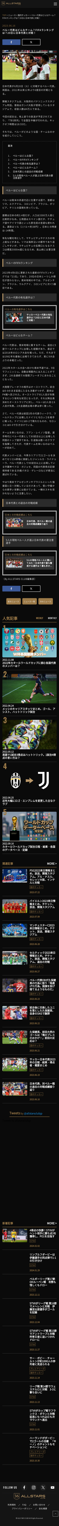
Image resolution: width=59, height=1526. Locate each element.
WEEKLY (39, 618)
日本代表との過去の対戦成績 (28, 171)
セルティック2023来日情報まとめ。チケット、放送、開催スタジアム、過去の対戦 (42, 957)
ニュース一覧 (29, 601)
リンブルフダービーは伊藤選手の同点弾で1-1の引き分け (43, 1257)
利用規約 (12, 1504)
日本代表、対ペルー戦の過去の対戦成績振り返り (42, 1086)
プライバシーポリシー (22, 1508)
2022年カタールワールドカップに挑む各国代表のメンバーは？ (29, 664)
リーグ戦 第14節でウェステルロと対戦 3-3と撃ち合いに (43, 1389)
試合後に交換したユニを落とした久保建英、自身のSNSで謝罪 (42, 1010)
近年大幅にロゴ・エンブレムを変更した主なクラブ (28, 802)
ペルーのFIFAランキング (25, 159)
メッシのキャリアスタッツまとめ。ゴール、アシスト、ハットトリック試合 (28, 710)
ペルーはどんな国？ (23, 155)
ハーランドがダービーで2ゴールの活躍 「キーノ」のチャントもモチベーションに (43, 1442)
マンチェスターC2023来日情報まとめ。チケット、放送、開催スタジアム (42, 929)
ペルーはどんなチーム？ (25, 167)
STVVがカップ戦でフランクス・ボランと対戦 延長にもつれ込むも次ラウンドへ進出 (43, 1415)
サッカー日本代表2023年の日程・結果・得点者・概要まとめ (42, 1062)
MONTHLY (52, 618)
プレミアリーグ (37, 1368)
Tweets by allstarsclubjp (16, 1120)
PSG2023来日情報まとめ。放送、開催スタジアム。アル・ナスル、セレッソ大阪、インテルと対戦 (42, 876)
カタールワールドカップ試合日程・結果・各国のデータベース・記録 (28, 848)
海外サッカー (36, 1372)
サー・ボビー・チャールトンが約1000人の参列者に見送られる (42, 1361)
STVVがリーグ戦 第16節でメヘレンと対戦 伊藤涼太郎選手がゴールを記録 (43, 1307)
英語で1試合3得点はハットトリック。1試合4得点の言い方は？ (29, 756)
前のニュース (13, 601)
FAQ (24, 1504)
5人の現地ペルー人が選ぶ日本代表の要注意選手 (33, 176)
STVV (32, 1240)
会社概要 (43, 1508)
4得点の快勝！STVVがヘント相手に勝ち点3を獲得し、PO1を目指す (43, 1233)
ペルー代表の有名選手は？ (26, 163)
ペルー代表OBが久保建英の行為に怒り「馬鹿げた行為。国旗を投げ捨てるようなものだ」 (43, 984)
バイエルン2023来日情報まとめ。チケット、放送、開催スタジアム (42, 904)
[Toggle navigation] (55, 4)
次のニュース (45, 601)
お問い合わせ (39, 1504)
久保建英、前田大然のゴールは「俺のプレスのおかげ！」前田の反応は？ (42, 1036)
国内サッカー (36, 887)
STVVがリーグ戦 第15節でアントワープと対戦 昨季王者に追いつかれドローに (43, 1335)
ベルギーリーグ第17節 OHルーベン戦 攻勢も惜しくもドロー (43, 1282)
